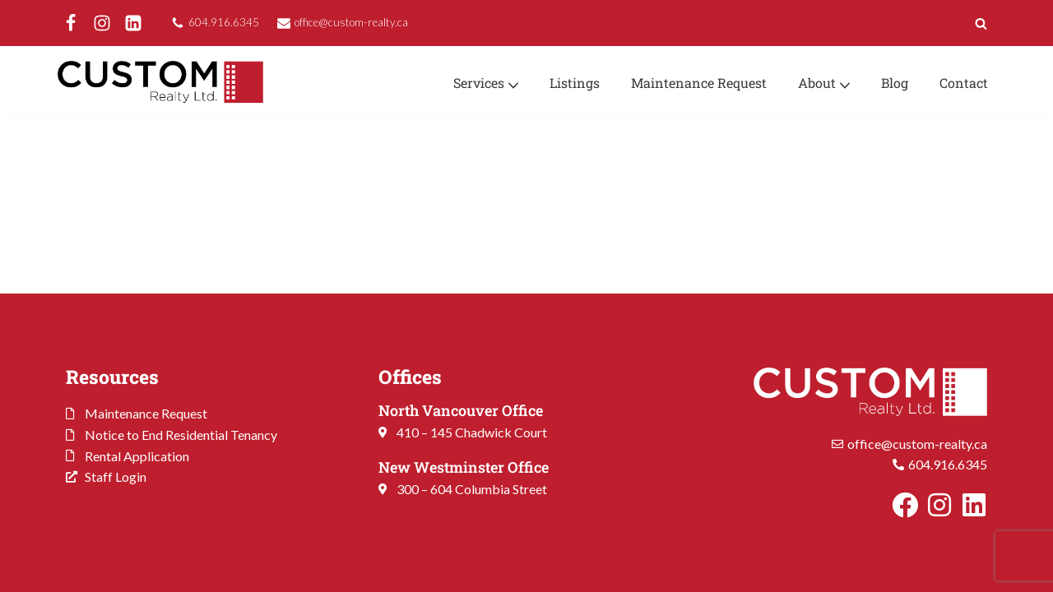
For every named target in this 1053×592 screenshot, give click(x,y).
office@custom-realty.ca (351, 22)
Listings (575, 82)
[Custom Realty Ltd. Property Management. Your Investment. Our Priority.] (160, 82)
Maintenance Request (699, 82)
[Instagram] (102, 23)
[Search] (981, 23)
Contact (963, 82)
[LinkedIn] (133, 23)
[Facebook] (71, 23)
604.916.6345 (223, 22)
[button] (513, 83)
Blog (894, 82)
